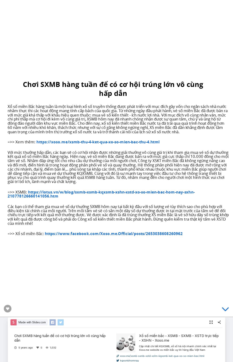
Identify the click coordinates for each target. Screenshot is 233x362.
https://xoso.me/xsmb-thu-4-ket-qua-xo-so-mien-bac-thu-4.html (98, 142)
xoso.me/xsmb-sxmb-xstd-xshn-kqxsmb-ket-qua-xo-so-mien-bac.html (160, 355)
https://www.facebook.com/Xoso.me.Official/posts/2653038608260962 (114, 233)
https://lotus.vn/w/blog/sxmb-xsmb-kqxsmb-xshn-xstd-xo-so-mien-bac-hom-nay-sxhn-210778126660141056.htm (101, 194)
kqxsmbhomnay (127, 360)
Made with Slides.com (32, 322)
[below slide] (225, 310)
